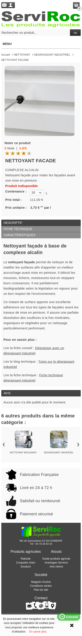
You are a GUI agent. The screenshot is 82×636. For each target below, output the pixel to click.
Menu (41, 44)
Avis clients (56, 566)
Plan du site (41, 589)
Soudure (26, 566)
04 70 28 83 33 (43, 543)
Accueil (5, 54)
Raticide (26, 558)
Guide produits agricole (56, 558)
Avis (7, 393)
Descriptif (13, 222)
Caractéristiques (20, 235)
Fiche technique (18, 229)
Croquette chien (25, 562)
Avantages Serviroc (56, 562)
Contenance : (15, 191)
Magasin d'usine (41, 581)
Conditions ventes (41, 585)
